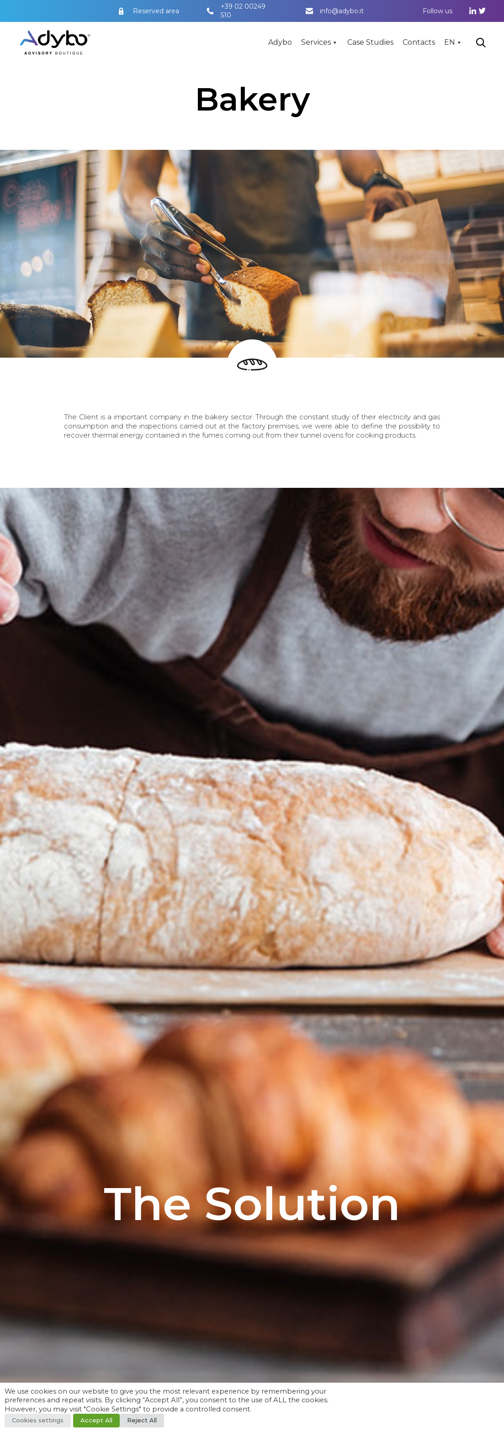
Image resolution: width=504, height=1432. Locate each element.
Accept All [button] (96, 1420)
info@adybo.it (342, 11)
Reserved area (156, 11)
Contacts (419, 42)
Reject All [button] (142, 1420)
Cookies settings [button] (38, 1420)
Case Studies (370, 42)
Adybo (280, 42)
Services (316, 42)
